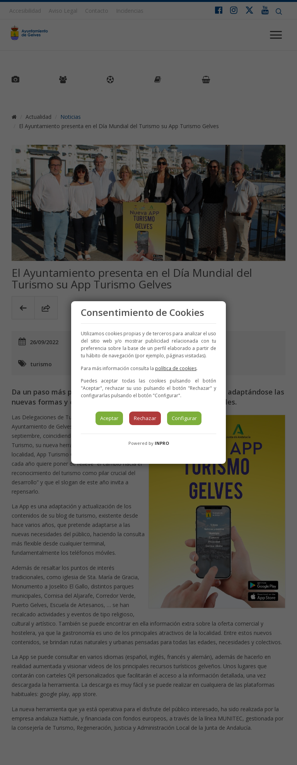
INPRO (162, 443)
